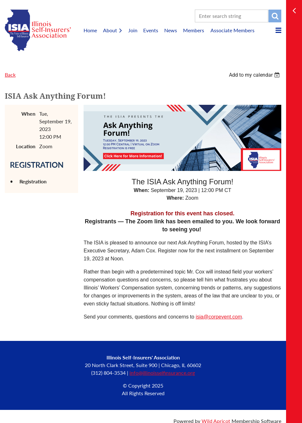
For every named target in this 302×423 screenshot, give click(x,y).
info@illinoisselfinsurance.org (162, 373)
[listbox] (255, 75)
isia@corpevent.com (219, 316)
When (28, 114)
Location (25, 146)
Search (275, 16)
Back (10, 75)
